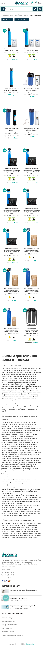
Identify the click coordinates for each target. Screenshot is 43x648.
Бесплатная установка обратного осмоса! (23, 590)
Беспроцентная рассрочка (18, 598)
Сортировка (21, 19)
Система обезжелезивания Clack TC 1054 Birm (11, 49)
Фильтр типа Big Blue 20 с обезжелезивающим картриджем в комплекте (31, 130)
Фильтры (7, 19)
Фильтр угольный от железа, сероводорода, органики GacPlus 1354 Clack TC (31, 290)
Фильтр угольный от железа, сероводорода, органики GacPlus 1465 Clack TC (11, 330)
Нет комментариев (22, 593)
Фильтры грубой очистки (9, 625)
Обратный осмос (6, 628)
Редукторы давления (8, 631)
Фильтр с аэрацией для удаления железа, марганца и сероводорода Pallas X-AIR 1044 (11, 171)
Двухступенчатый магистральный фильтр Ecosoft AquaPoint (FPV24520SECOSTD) (31, 331)
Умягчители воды (7, 618)
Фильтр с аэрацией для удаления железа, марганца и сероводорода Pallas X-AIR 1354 (11, 211)
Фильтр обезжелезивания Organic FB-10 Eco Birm (11, 89)
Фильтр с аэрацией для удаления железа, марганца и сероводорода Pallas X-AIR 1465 (31, 211)
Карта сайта (30, 644)
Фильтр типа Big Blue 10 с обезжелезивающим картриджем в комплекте (31, 90)
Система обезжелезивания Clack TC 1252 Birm (31, 49)
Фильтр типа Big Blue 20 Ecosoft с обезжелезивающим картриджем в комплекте (11, 131)
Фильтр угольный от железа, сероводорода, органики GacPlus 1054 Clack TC (31, 250)
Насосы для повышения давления (12, 635)
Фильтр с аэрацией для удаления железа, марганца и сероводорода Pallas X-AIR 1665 (11, 251)
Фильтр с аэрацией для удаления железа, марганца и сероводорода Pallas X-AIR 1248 (31, 171)
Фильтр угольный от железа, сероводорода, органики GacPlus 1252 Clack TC (11, 290)
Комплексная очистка (8, 621)
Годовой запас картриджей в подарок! (22, 606)
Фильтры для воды (7, 15)
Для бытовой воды (21, 15)
